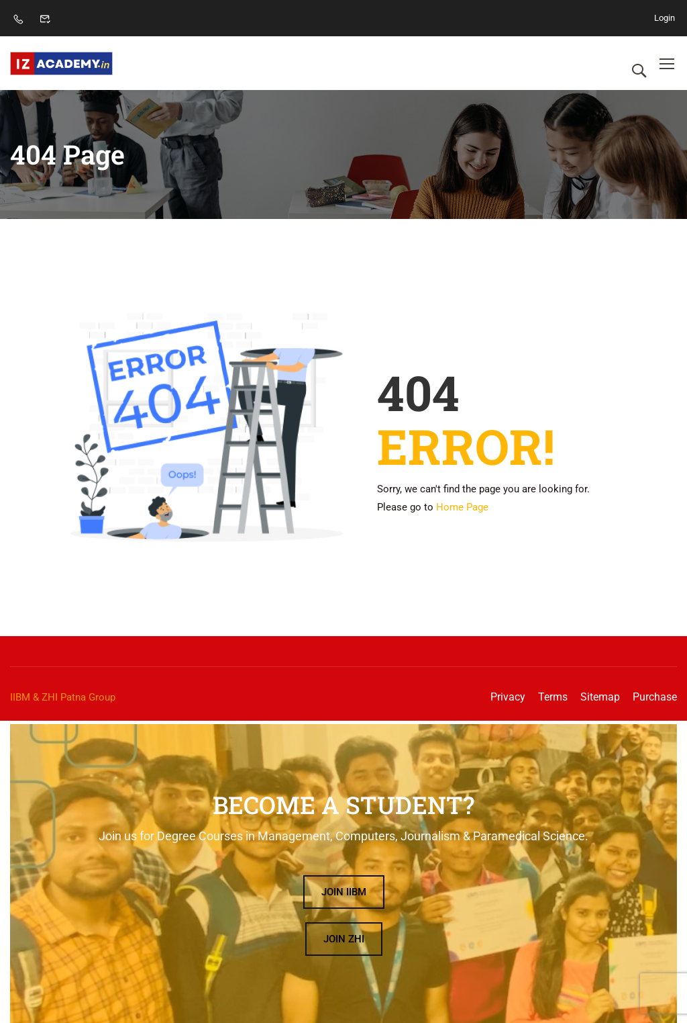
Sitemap (600, 697)
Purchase (655, 697)
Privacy (507, 697)
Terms (553, 697)
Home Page (462, 507)
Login (664, 18)
